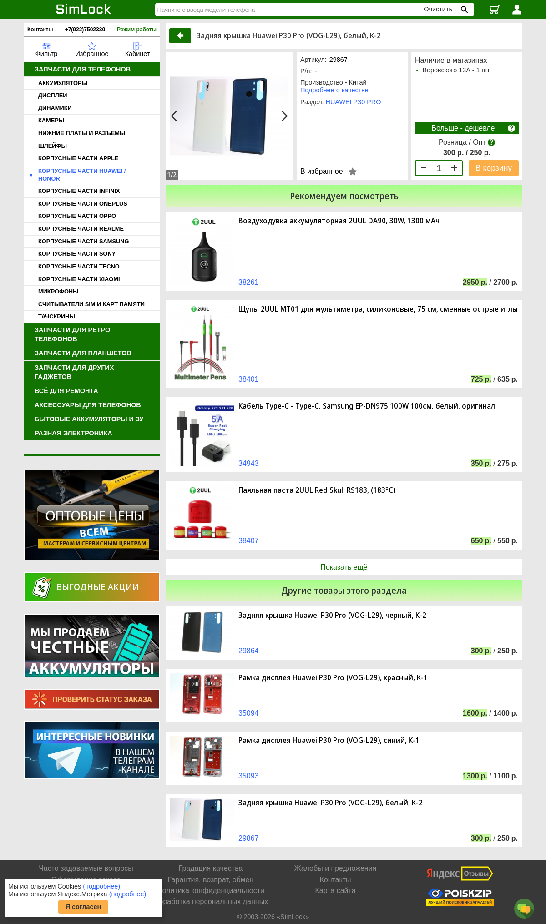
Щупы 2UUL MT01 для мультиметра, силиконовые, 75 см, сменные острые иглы (378, 309)
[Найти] (290, 9)
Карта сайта (335, 890)
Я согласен (83, 906)
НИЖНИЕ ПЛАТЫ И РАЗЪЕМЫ (82, 133)
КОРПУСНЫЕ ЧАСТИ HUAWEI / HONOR (82, 174)
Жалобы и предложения (335, 868)
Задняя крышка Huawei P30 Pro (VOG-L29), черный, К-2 (332, 615)
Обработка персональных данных (210, 901)
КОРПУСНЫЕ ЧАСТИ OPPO (77, 215)
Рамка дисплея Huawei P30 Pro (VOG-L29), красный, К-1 (333, 677)
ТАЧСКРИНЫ (56, 316)
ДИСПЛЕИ (52, 95)
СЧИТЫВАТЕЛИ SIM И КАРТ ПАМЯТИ (91, 304)
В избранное (321, 171)
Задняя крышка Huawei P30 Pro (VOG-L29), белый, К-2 (330, 802)
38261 (248, 282)
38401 (248, 379)
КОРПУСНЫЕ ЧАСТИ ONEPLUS (82, 203)
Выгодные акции (97, 587)
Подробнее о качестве (334, 90)
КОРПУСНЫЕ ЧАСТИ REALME (81, 228)
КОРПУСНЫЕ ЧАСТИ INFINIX (79, 190)
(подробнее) (101, 886)
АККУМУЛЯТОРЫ (62, 83)
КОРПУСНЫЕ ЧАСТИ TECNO (79, 266)
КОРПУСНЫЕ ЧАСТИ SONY (77, 253)
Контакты (40, 29)
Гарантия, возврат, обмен (210, 880)
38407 (248, 541)
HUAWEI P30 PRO (353, 102)
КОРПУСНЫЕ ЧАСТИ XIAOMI (79, 279)
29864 (248, 651)
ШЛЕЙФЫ (52, 145)
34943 (248, 463)
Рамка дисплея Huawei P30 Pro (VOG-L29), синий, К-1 (329, 740)
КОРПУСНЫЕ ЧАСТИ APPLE (78, 158)
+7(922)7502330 (85, 29)
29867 (248, 838)
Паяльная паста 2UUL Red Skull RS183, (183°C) (316, 490)
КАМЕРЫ (51, 120)
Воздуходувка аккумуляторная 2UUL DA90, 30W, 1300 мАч (339, 221)
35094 (248, 713)
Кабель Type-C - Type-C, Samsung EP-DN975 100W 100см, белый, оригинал (366, 406)
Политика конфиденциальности (210, 890)
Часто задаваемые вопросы (86, 868)
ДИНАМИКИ (55, 108)
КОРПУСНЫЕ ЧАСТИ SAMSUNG (83, 241)
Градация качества (211, 868)
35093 (248, 776)
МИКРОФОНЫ (58, 291)
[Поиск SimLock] (463, 9)
